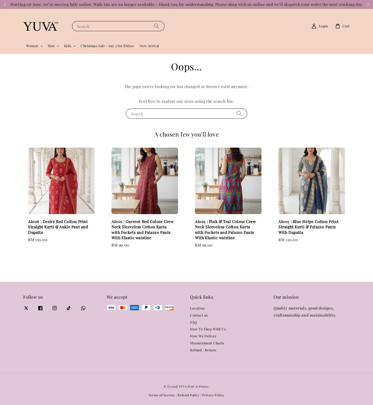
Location (197, 308)
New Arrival (149, 45)
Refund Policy (189, 395)
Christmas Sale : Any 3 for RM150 (107, 45)
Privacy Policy (213, 395)
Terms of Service (162, 395)
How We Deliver (203, 336)
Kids (67, 46)
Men (51, 46)
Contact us (199, 315)
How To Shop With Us (208, 329)
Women (32, 46)
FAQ (193, 322)
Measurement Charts (207, 343)
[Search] (156, 26)
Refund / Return (203, 350)
